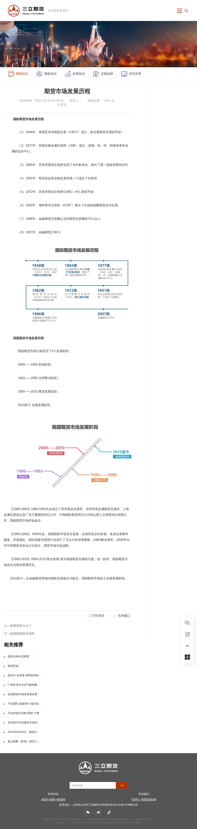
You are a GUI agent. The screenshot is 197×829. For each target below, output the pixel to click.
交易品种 (104, 74)
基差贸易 (13, 665)
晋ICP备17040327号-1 (119, 819)
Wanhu (149, 819)
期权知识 (47, 74)
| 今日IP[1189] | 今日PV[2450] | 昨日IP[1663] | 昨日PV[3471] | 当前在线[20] (103, 822)
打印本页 (98, 615)
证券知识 (75, 74)
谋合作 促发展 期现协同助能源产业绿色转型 (34, 675)
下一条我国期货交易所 (19, 633)
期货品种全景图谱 (18, 656)
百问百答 (132, 74)
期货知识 (18, 74)
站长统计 (59, 822)
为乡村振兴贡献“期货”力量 (23, 713)
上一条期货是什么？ (18, 625)
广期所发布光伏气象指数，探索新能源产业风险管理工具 (41, 684)
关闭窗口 (124, 615)
